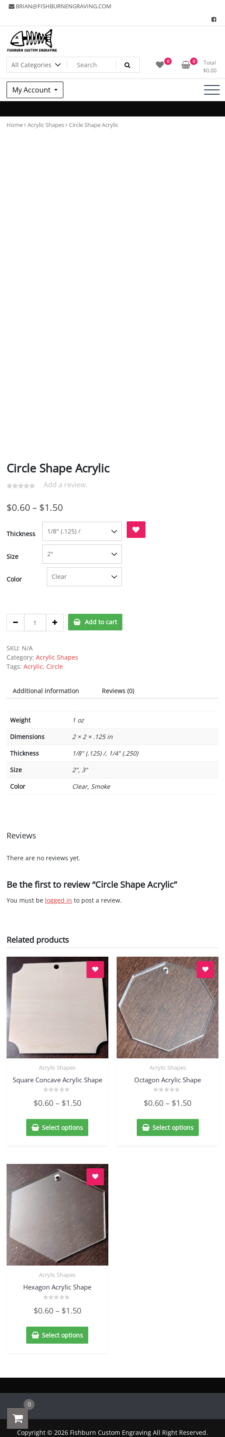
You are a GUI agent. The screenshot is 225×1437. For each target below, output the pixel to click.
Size (12, 556)
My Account (32, 90)
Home (15, 125)
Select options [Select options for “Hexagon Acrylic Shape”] (62, 1335)
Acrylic (33, 666)
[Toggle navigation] (212, 89)
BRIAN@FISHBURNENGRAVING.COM (60, 6)
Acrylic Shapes (46, 125)
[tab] (46, 690)
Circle (54, 666)
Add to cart (101, 622)
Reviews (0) (118, 691)
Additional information (46, 691)
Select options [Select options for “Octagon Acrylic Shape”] (173, 1127)
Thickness (21, 534)
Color (14, 579)
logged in (58, 900)
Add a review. (65, 484)
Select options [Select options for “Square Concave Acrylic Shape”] (62, 1127)
